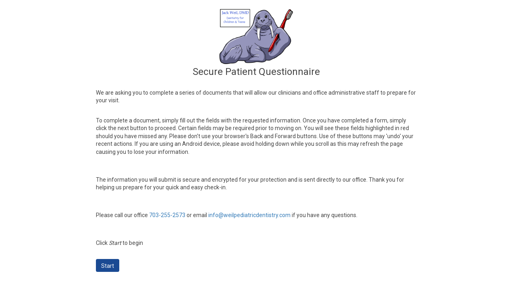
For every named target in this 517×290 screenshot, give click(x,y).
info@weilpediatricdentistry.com (249, 215)
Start (107, 266)
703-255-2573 (167, 215)
